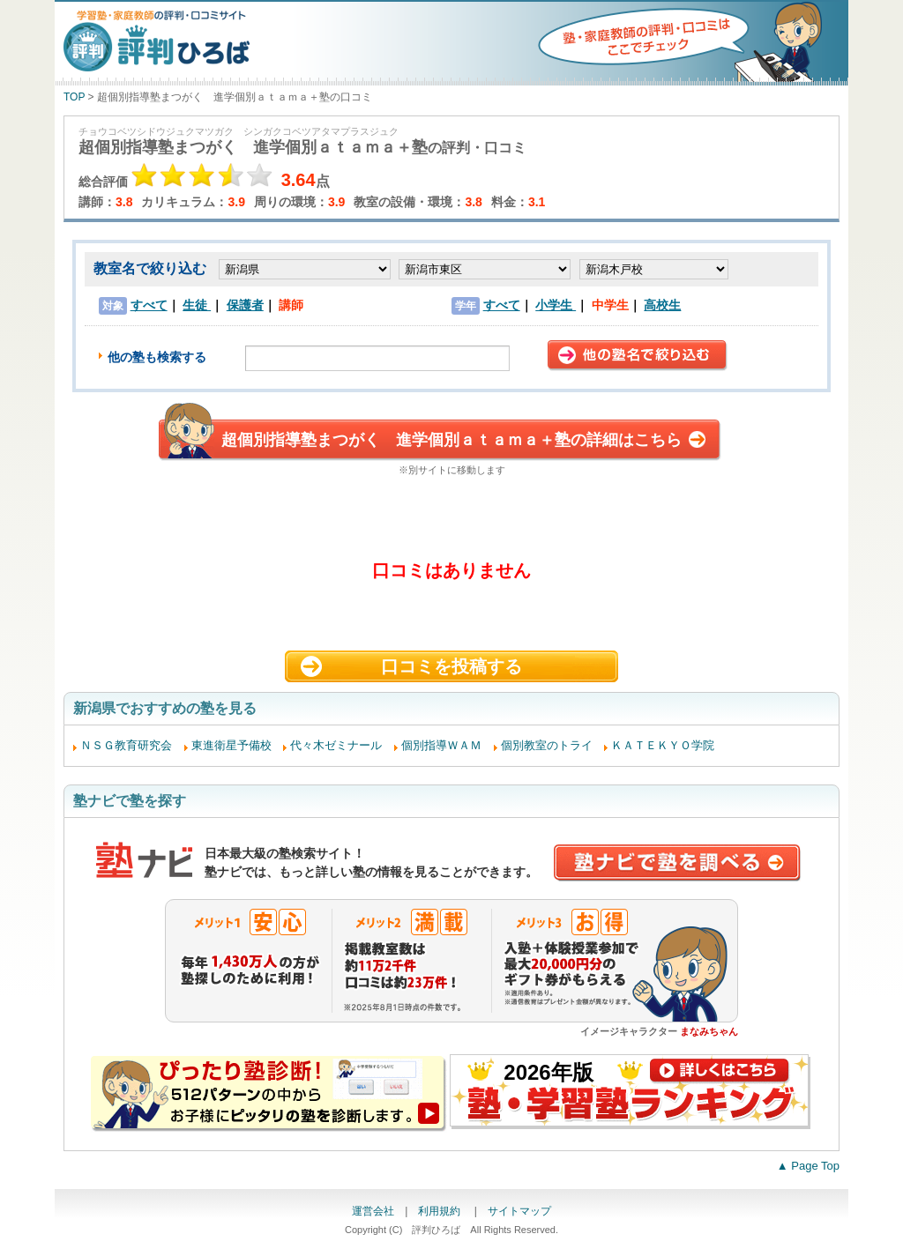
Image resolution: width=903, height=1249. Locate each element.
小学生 (555, 305)
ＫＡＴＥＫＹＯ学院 (662, 745)
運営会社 (373, 1211)
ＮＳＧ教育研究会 (126, 745)
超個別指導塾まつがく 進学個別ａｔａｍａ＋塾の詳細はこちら (451, 440)
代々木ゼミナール (336, 745)
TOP (74, 97)
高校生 (662, 305)
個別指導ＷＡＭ (441, 745)
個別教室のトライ (547, 745)
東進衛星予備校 (231, 745)
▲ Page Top (808, 1165)
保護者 (245, 305)
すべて (149, 305)
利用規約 (440, 1211)
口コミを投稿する (451, 666)
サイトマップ (519, 1211)
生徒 (197, 305)
